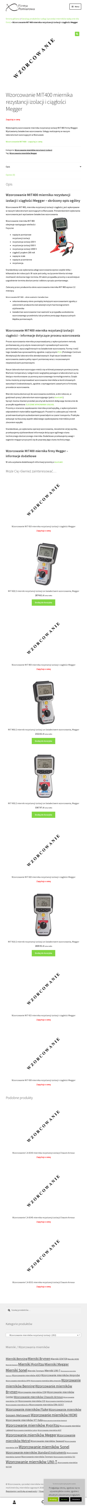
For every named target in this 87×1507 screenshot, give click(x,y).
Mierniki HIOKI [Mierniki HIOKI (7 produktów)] (73, 1359)
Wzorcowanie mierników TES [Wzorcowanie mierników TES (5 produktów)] (64, 1457)
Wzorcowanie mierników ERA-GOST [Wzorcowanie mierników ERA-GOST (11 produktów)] (46, 1404)
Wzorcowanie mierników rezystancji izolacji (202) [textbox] (42, 1335)
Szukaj (43, 1502)
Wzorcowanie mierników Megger (23, 153)
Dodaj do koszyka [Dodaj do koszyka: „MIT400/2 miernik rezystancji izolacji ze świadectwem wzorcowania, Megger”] (43, 741)
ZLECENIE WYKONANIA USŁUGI (40, 404)
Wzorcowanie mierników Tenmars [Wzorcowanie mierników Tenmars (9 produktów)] (37, 1456)
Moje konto (14, 1502)
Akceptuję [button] (53, 1499)
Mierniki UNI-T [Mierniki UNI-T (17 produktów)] (52, 1370)
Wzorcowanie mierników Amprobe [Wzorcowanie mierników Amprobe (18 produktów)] (60, 1375)
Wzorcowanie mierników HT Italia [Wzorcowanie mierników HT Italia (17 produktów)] (24, 1420)
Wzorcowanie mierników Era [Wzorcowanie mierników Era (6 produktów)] (17, 1404)
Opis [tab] (8, 166)
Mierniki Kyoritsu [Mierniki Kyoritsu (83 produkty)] (31, 1364)
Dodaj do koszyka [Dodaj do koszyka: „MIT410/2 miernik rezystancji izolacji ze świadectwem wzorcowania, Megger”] (43, 953)
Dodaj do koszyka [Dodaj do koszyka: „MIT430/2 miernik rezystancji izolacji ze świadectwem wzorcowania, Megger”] (43, 814)
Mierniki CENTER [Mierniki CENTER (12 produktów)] (59, 1358)
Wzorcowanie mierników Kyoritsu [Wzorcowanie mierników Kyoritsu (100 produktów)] (32, 1425)
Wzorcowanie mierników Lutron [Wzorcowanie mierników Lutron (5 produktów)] (25, 1430)
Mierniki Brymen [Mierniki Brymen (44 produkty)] (39, 1359)
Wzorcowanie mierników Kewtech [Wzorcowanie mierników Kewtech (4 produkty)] (55, 1420)
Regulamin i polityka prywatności (21, 1491)
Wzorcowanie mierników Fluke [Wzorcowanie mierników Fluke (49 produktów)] (27, 1409)
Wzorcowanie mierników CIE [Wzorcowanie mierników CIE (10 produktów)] (31, 1401)
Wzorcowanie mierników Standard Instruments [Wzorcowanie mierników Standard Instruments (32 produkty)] (36, 1452)
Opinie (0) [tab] (10, 174)
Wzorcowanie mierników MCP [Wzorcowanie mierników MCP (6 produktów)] (49, 1430)
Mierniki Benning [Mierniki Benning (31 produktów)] (16, 1359)
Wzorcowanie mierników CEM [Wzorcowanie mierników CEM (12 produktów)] (32, 1392)
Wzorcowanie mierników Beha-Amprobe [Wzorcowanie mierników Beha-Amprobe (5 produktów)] (46, 1381)
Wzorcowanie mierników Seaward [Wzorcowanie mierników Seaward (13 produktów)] (47, 1441)
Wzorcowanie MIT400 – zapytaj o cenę (24, 141)
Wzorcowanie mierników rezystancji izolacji (33, 150)
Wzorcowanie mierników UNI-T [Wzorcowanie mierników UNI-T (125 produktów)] (31, 1461)
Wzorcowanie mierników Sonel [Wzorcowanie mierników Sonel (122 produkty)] (44, 1446)
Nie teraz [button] (64, 1499)
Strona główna (13, 18)
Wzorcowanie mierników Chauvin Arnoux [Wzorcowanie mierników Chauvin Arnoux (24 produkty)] (38, 1397)
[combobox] (43, 1335)
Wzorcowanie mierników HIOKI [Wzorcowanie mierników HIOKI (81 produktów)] (54, 1415)
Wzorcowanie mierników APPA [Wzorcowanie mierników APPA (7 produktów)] (18, 1380)
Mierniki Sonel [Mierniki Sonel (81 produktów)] (16, 1370)
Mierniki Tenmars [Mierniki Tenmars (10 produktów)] (36, 1370)
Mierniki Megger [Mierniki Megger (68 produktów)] (57, 1364)
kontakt (59, 397)
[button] (77, 34)
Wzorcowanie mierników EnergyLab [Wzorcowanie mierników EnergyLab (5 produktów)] (59, 1401)
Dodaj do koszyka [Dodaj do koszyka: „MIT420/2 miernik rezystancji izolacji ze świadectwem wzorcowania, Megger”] (43, 602)
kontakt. (59, 462)
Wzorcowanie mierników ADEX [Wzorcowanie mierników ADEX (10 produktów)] (26, 1375)
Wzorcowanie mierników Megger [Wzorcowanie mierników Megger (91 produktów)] (31, 1435)
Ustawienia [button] (76, 1499)
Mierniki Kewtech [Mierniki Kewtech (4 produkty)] (12, 1365)
